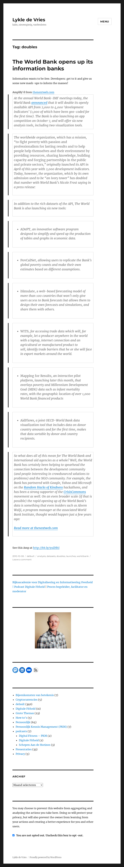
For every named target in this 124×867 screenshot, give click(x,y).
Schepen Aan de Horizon (34, 744)
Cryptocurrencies (26, 699)
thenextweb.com (43, 92)
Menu (104, 21)
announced (39, 103)
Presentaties (24, 749)
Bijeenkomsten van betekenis (35, 695)
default (30, 556)
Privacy (20, 753)
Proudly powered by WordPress (46, 857)
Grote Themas (25, 713)
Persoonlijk (23, 722)
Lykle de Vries (28, 19)
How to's (21, 717)
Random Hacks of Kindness (43, 487)
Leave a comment (21, 559)
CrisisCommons (75, 492)
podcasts (21, 731)
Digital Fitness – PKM (33, 735)
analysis (41, 556)
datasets (51, 556)
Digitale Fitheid (26, 708)
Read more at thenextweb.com (36, 528)
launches (71, 556)
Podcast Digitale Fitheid (29, 586)
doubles (61, 556)
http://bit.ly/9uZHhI (46, 547)
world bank (83, 556)
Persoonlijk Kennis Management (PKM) (41, 726)
